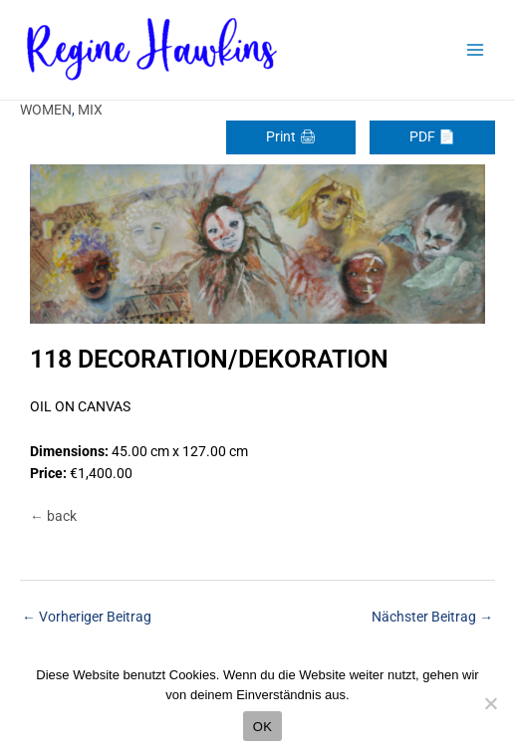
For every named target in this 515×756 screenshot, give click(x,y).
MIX (90, 110)
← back (53, 516)
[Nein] (490, 703)
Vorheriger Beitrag (86, 617)
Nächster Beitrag (432, 617)
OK (262, 726)
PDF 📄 (432, 136)
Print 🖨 (291, 136)
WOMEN (46, 110)
